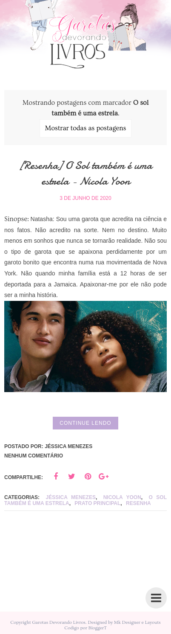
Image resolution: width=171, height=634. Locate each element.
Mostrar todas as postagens (85, 128)
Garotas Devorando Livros (59, 622)
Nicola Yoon (122, 497)
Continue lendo (85, 423)
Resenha (138, 503)
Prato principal (97, 503)
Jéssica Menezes (71, 497)
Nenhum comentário (33, 456)
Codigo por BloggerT (85, 628)
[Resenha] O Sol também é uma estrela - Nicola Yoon (85, 173)
